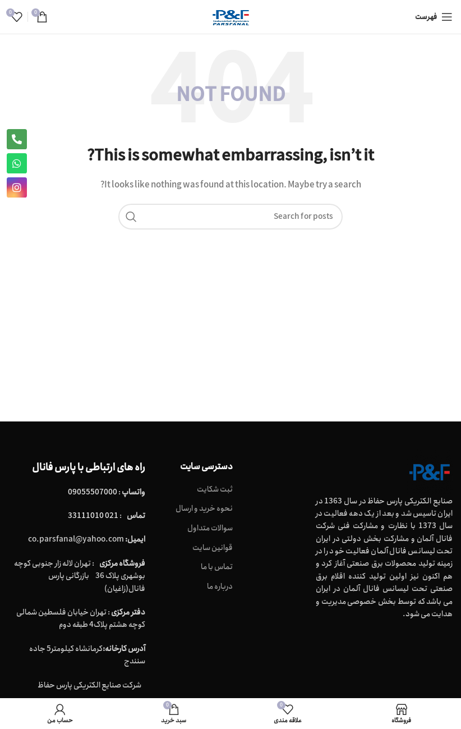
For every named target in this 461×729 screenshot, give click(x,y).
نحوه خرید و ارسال (204, 509)
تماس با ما (217, 567)
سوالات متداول (210, 528)
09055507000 (92, 492)
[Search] (230, 217)
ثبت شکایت (215, 490)
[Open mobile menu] (433, 17)
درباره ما (220, 587)
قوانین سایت (212, 548)
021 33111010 (93, 516)
